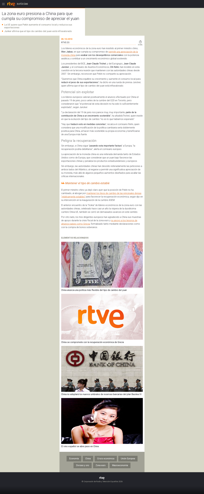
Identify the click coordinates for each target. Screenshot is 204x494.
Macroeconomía (120, 465)
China (88, 458)
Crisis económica (105, 458)
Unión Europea (128, 458)
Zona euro (101, 465)
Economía (74, 458)
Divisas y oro (82, 465)
